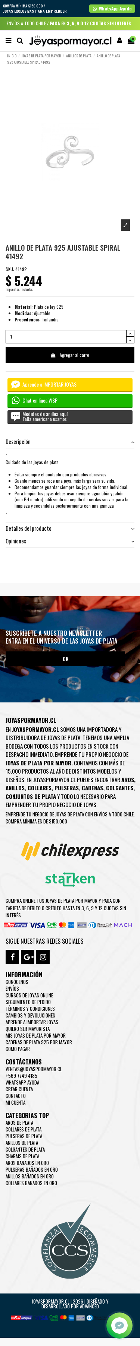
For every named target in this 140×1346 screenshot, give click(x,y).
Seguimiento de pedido (28, 1002)
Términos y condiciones (30, 1008)
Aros (127, 779)
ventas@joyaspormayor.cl (34, 1069)
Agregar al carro (70, 355)
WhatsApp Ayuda (22, 1082)
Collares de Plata (23, 1129)
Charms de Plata (22, 1156)
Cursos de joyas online (29, 995)
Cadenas (92, 788)
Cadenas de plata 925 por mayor (39, 1042)
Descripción (70, 442)
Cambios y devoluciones (30, 1015)
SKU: (10, 269)
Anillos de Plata (22, 1142)
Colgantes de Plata (25, 1149)
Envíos (12, 988)
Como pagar (18, 1049)
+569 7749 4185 (21, 1075)
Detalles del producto (70, 529)
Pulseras (67, 788)
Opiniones (70, 541)
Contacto (16, 1095)
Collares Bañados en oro (31, 1183)
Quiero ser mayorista (28, 1028)
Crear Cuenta (19, 1089)
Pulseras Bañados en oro (32, 1169)
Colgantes (119, 788)
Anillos (15, 788)
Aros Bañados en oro (27, 1162)
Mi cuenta (15, 1102)
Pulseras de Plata (24, 1136)
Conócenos (17, 981)
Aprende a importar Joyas (32, 1022)
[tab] (70, 442)
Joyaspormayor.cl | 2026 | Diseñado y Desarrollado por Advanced (70, 1304)
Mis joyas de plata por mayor (36, 1035)
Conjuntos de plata (31, 796)
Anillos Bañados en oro (30, 1176)
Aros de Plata (19, 1122)
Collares (40, 788)
